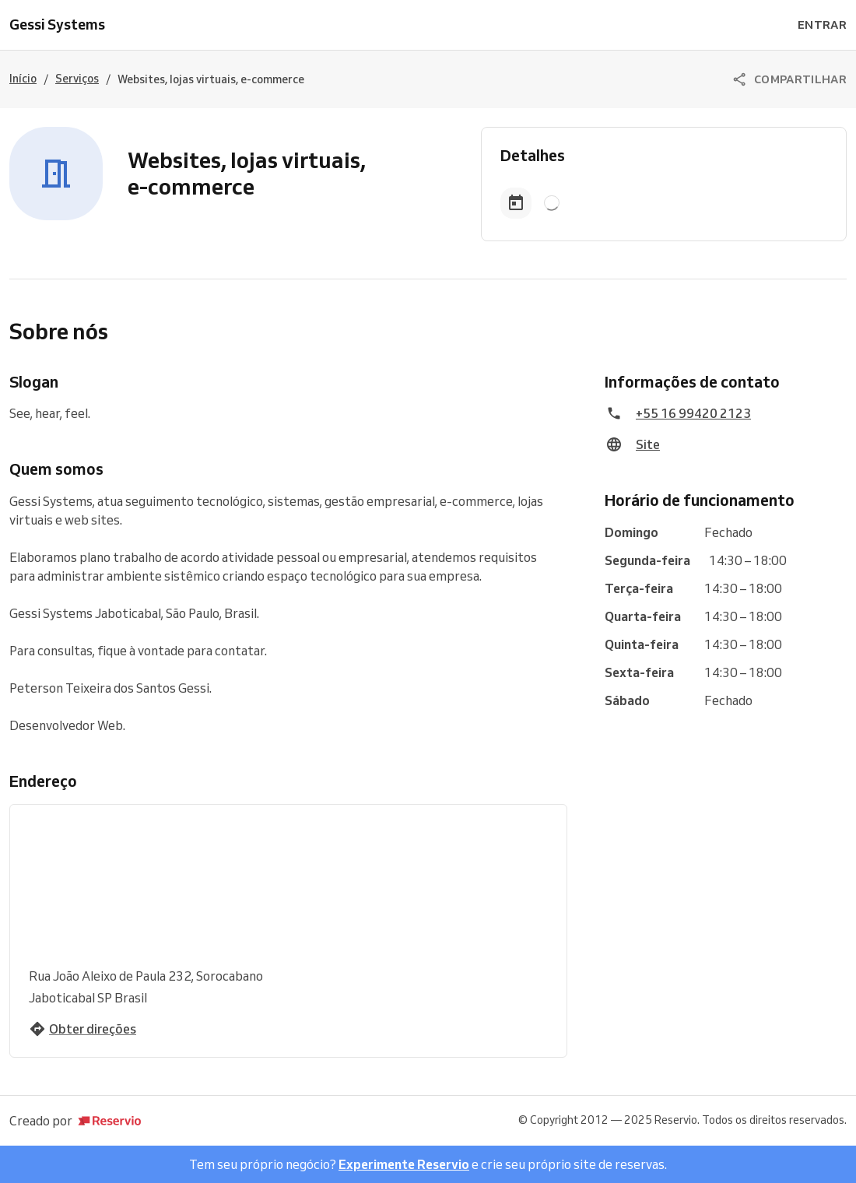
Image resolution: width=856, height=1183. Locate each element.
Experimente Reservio (404, 1164)
